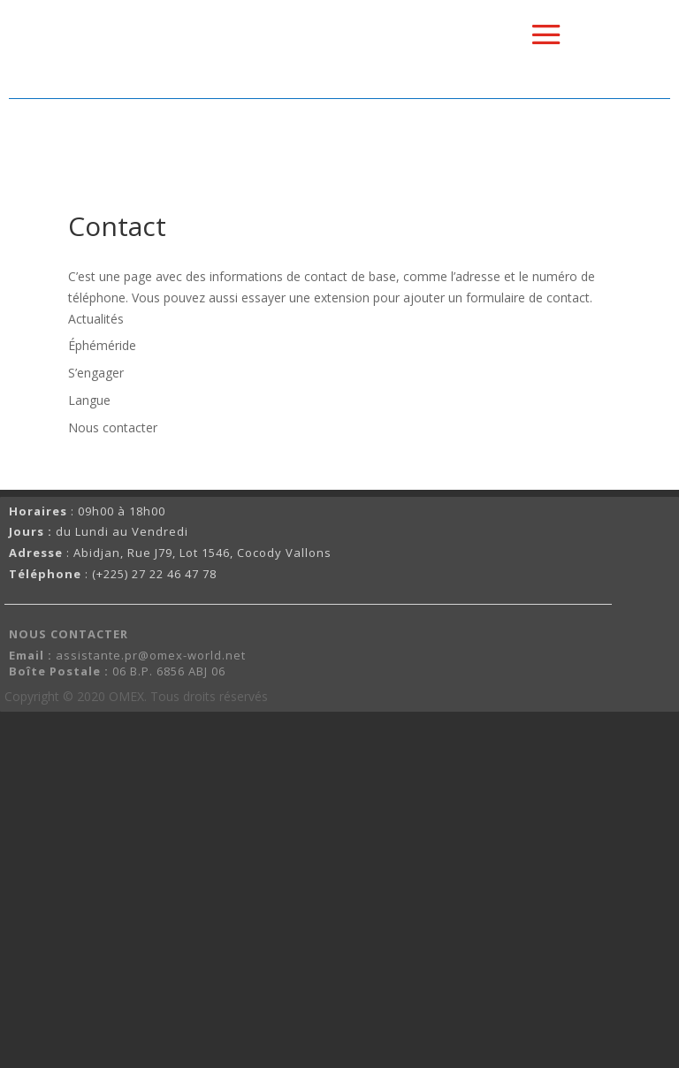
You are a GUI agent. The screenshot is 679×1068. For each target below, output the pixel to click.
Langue (89, 400)
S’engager (96, 372)
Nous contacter (112, 427)
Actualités (96, 318)
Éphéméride (102, 345)
